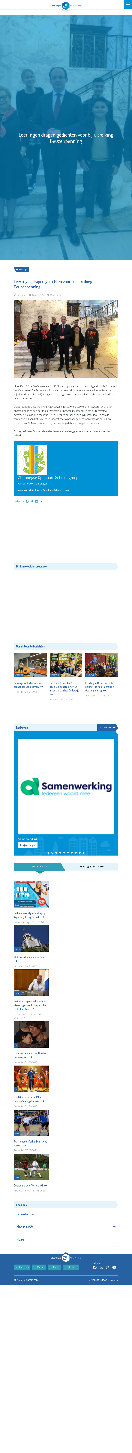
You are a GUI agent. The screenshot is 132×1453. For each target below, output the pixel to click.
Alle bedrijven (106, 727)
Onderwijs (23, 269)
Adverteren (22, 1274)
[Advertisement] (66, 534)
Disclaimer (71, 1274)
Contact (39, 1274)
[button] (48, 853)
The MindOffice (109, 1287)
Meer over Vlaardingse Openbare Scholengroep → (47, 490)
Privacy (55, 1274)
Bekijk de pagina (28, 845)
